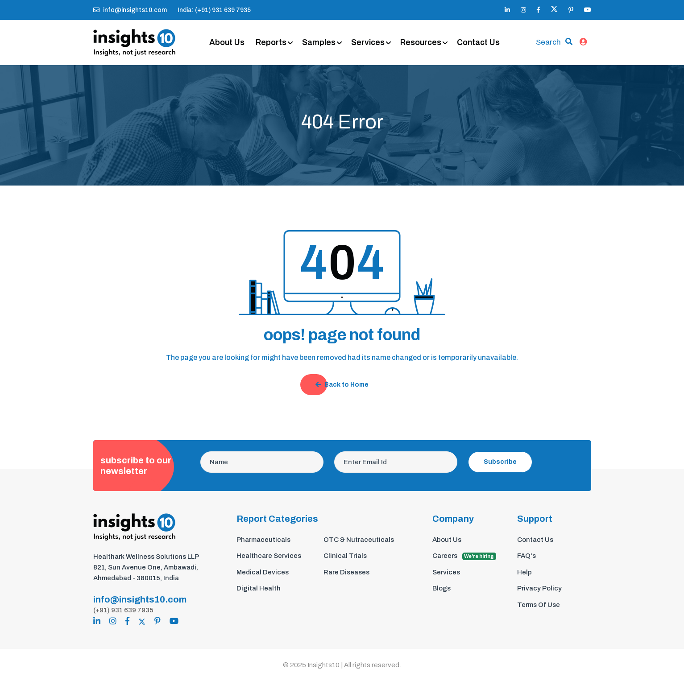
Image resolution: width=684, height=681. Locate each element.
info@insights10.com (130, 10)
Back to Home (342, 384)
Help (524, 572)
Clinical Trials (345, 555)
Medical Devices (262, 572)
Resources (420, 42)
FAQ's (526, 555)
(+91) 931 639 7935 (123, 610)
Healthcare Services (268, 555)
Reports (271, 42)
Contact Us (478, 42)
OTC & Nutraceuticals (358, 539)
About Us (227, 42)
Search (548, 42)
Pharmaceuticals (263, 539)
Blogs (441, 588)
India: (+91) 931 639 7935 (214, 10)
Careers (464, 556)
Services (368, 42)
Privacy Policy (539, 588)
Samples (319, 42)
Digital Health (258, 588)
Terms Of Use (538, 604)
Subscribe (500, 461)
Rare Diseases (346, 572)
